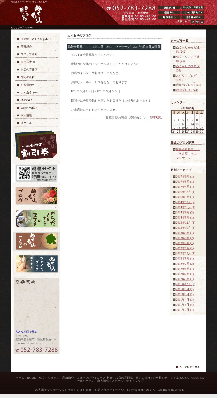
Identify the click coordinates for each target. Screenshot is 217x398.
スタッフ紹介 (85, 377)
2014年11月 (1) (185, 207)
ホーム (20, 377)
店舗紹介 (68, 377)
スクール (118, 380)
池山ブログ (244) (187, 90)
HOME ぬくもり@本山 (43, 377)
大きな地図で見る (26, 331)
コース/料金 (105, 377)
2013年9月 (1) (185, 233)
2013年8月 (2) (185, 238)
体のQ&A (197, 377)
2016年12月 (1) (185, 191)
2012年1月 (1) (185, 279)
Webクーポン (86, 380)
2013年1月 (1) (185, 248)
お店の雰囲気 (124, 377)
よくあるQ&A (179, 377)
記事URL (156, 117)
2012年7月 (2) (185, 263)
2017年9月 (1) (185, 176)
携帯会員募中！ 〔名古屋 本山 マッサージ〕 (188, 153)
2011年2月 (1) (185, 309)
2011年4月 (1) (185, 299)
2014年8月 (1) (185, 217)
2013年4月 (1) (185, 243)
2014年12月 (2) (185, 202)
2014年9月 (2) (185, 212)
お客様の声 (160, 377)
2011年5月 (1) (185, 294)
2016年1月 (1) (185, 197)
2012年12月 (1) (185, 253)
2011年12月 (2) (185, 284)
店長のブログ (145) (188, 85)
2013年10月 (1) (185, 227)
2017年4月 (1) (185, 186)
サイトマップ (135, 380)
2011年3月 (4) (185, 304)
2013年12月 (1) (185, 222)
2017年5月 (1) (185, 181)
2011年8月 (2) (185, 289)
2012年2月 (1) (185, 274)
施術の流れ (143, 377)
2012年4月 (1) (185, 268)
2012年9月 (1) (185, 258)
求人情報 (103, 380)
